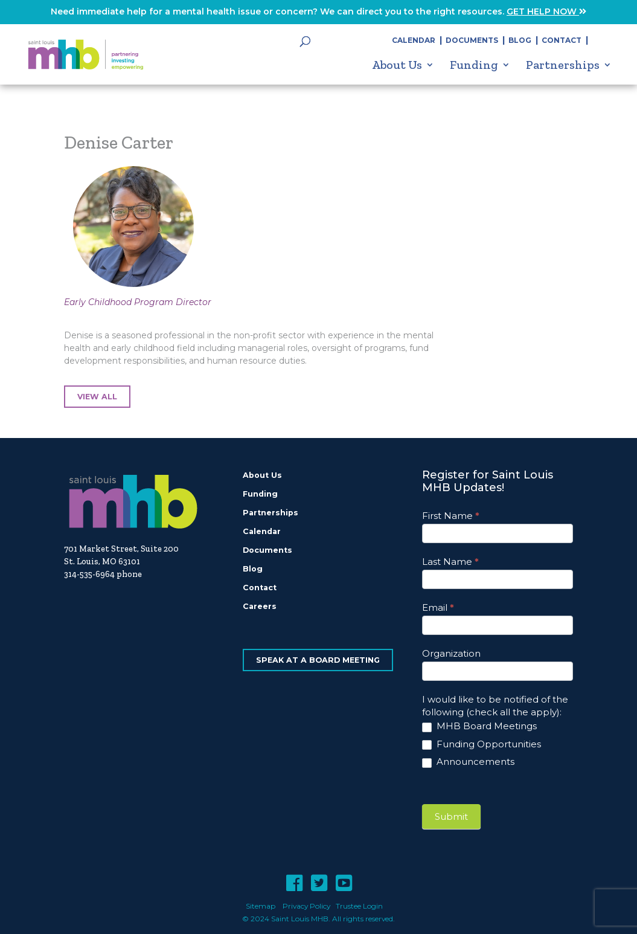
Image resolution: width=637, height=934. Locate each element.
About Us (397, 65)
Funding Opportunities (481, 744)
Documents (472, 40)
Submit (451, 816)
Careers (260, 606)
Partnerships (563, 65)
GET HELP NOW (546, 11)
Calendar (413, 40)
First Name (450, 515)
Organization (451, 653)
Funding (474, 65)
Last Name (450, 561)
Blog (519, 40)
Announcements (468, 761)
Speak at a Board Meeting (318, 660)
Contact (561, 40)
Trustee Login (359, 905)
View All (97, 396)
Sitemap (260, 905)
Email (438, 607)
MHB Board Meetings (479, 726)
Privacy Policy (306, 905)
